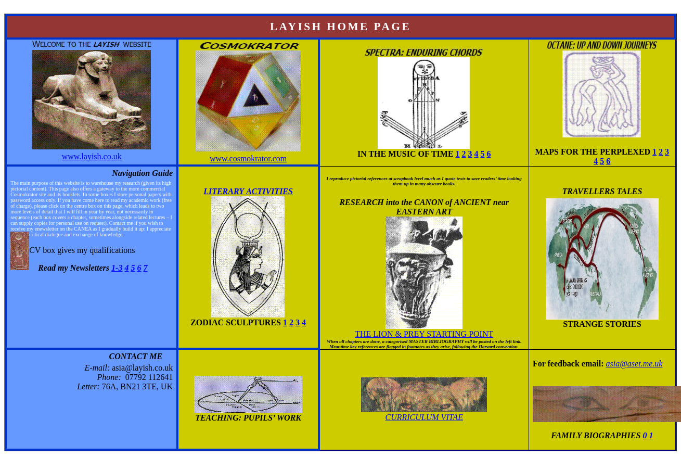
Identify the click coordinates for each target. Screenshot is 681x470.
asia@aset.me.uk (634, 363)
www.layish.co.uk (92, 156)
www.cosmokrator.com (248, 158)
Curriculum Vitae (424, 417)
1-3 (116, 267)
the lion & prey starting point (424, 333)
